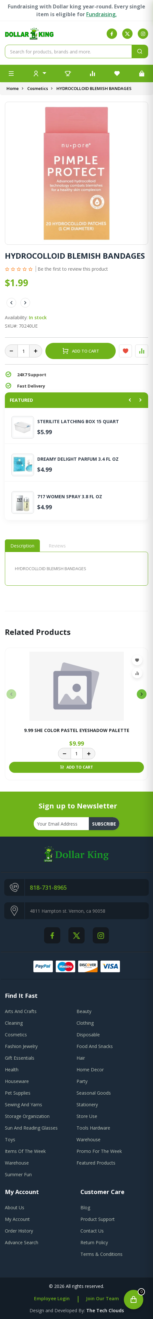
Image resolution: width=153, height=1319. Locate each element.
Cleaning (14, 1023)
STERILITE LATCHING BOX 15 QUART (78, 421)
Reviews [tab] (57, 546)
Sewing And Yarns (23, 1104)
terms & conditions (101, 1254)
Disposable (88, 1035)
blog (85, 1207)
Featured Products (95, 1163)
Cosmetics (37, 88)
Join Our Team (102, 1298)
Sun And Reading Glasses (31, 1128)
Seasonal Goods (93, 1093)
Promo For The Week (99, 1151)
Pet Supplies (17, 1093)
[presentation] (11, 694)
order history (19, 1231)
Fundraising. (101, 14)
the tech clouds (105, 1310)
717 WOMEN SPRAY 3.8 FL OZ (69, 497)
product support (97, 1219)
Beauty (83, 1011)
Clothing (85, 1023)
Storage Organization (27, 1116)
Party (82, 1081)
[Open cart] (133, 1299)
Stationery (87, 1104)
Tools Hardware (93, 1128)
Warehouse (88, 1139)
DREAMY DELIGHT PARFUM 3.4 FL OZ (78, 459)
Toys (10, 1139)
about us (14, 1207)
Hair (80, 1058)
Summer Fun (18, 1174)
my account (17, 1219)
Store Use (86, 1116)
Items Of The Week (25, 1151)
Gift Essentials (19, 1058)
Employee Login (52, 1298)
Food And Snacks (94, 1046)
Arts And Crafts (21, 1011)
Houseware (17, 1081)
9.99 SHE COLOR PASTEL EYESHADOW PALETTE (76, 730)
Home (12, 88)
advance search (21, 1242)
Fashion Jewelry (21, 1046)
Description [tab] (22, 546)
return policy (94, 1242)
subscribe (104, 824)
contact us (92, 1231)
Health (11, 1069)
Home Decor (90, 1069)
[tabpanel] (76, 568)
